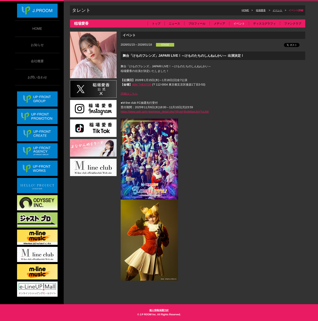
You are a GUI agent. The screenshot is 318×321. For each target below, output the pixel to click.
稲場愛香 (261, 10)
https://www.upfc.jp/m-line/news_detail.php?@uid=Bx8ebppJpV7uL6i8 (165, 111)
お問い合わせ (37, 77)
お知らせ (37, 45)
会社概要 (37, 61)
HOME (37, 28)
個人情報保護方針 (159, 310)
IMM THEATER (141, 84)
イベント (277, 10)
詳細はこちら (129, 93)
